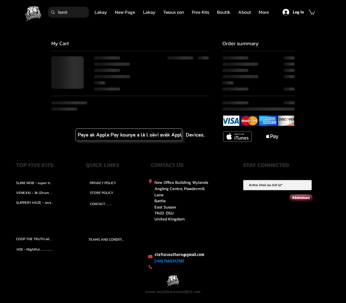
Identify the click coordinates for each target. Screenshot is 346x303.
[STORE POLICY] (102, 192)
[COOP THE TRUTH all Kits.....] (34, 239)
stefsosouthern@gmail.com (179, 254)
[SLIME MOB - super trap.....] (34, 182)
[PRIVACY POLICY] (103, 182)
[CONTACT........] (101, 203)
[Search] (68, 12)
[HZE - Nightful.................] (34, 249)
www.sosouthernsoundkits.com (172, 291)
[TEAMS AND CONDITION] (107, 239)
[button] (173, 12)
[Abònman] (301, 197)
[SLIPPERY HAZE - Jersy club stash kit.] (34, 202)
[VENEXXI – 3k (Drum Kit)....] (34, 192)
